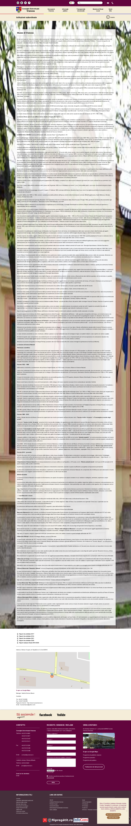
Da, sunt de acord (113, 814)
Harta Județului (53, 809)
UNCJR (51, 800)
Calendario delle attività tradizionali (24, 800)
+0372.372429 (25, 763)
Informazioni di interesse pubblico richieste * (59, 757)
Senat (83, 800)
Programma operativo (89, 757)
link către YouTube (61, 714)
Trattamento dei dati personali (94, 767)
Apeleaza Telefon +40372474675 (112, 3)
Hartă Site (110, 10)
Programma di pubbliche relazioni (92, 755)
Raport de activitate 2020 (26, 640)
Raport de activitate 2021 (26, 638)
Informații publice (65, 10)
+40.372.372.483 (25, 748)
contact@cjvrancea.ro (27, 755)
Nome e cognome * (52, 733)
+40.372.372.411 (25, 741)
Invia (53, 782)
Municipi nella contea (21, 804)
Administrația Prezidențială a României (59, 807)
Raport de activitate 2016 (26, 636)
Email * (49, 751)
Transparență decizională (81, 10)
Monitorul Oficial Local (98, 10)
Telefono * (50, 745)
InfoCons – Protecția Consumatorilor (91, 809)
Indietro (110, 17)
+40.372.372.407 (25, 738)
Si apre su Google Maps (23, 690)
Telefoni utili (19, 809)
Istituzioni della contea (21, 802)
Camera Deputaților (86, 802)
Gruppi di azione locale (21, 807)
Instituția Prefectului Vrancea (56, 802)
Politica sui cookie (20, 811)
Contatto (18, 798)
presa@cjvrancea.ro (26, 765)
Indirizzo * (49, 739)
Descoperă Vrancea (51, 10)
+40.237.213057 (25, 736)
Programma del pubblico (89, 760)
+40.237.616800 (25, 733)
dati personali (50, 777)
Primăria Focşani (54, 804)
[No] (127, 811)
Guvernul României (54, 805)
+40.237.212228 (25, 745)
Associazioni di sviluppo (22, 805)
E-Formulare (85, 805)
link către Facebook (45, 714)
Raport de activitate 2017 (26, 634)
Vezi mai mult (113, 817)
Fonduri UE (84, 807)
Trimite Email (108, 3)
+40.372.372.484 (25, 750)
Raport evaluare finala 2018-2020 (29, 642)
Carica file (49, 769)
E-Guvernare (85, 804)
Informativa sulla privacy (22, 813)
